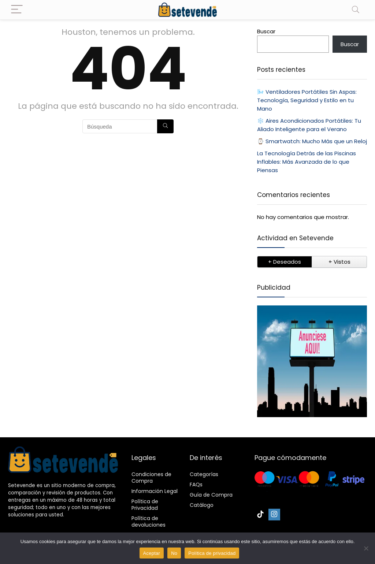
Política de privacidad (211, 553)
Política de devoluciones (148, 521)
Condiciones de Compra (151, 478)
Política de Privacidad (144, 505)
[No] (366, 548)
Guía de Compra (211, 494)
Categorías (204, 474)
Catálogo (202, 505)
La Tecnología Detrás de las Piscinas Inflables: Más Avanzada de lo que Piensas (306, 161)
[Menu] (17, 9)
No (174, 553)
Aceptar (151, 553)
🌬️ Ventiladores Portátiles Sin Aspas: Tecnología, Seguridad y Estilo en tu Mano (307, 100)
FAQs (196, 484)
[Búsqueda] (165, 126)
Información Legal (154, 491)
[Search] (355, 9)
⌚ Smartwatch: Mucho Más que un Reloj (312, 141)
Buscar (266, 31)
